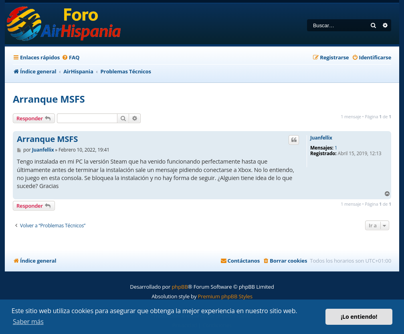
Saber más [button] (28, 321)
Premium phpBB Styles (225, 296)
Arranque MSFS (49, 98)
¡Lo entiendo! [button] (359, 316)
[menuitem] (70, 57)
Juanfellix (321, 138)
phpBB (180, 286)
